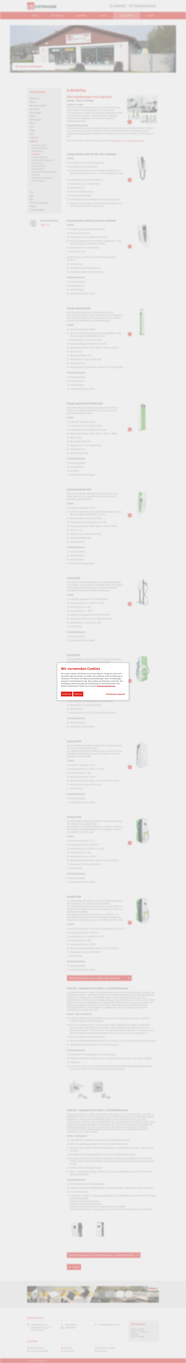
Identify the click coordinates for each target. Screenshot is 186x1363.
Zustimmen (66, 694)
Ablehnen (78, 694)
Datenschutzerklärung (106, 686)
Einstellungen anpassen (115, 694)
